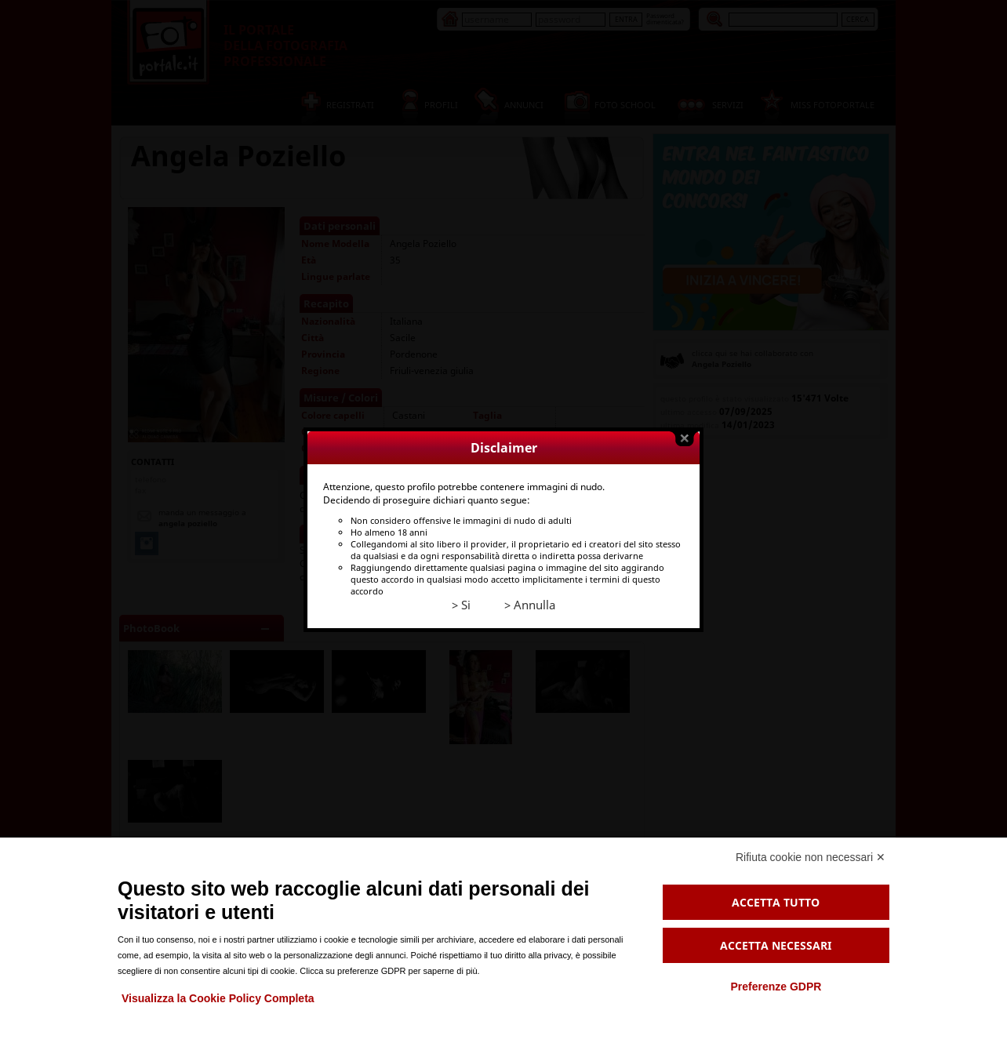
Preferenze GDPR (775, 986)
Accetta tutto (776, 902)
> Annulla (529, 597)
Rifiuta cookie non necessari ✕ (810, 857)
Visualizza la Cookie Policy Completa (218, 998)
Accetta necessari (775, 945)
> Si (461, 597)
